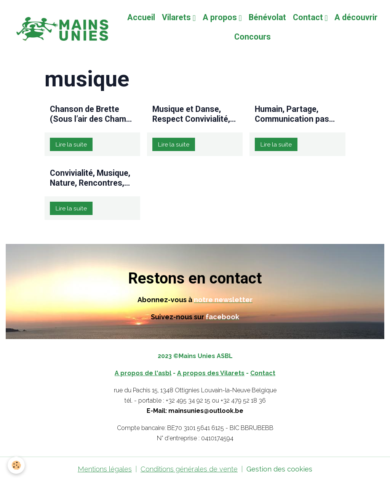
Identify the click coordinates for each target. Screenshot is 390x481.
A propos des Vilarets (211, 373)
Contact (309, 17)
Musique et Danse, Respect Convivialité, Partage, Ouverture (191, 114)
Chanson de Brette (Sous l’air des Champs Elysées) (92, 114)
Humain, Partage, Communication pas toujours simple (292, 114)
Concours (252, 36)
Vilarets (177, 17)
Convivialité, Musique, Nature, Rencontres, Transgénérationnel (90, 178)
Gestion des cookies (279, 469)
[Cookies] (16, 465)
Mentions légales (105, 469)
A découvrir (355, 17)
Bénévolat (267, 17)
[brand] (61, 27)
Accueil (141, 17)
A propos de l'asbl (143, 373)
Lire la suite (71, 144)
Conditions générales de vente (189, 469)
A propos (221, 17)
